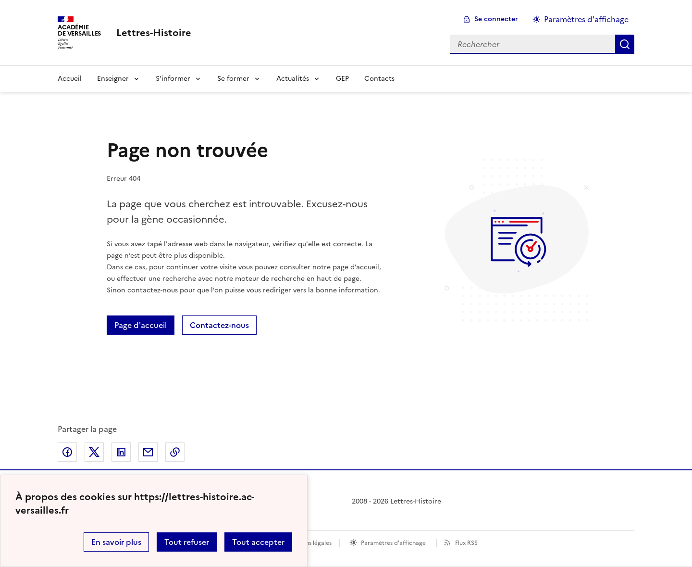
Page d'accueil (140, 325)
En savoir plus (116, 542)
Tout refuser (186, 542)
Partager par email (148, 452)
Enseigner (113, 79)
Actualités (292, 79)
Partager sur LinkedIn (121, 452)
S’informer (173, 79)
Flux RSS (466, 543)
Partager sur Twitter (94, 452)
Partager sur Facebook (67, 452)
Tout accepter (258, 542)
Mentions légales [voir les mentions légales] (309, 543)
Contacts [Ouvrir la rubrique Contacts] (379, 79)
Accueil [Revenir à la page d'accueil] (70, 79)
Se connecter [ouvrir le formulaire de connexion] (496, 19)
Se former (233, 79)
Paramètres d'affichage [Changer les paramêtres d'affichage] (586, 19)
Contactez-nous (219, 325)
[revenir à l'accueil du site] (153, 32)
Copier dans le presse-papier (175, 452)
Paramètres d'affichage (393, 543)
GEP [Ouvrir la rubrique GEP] (342, 79)
